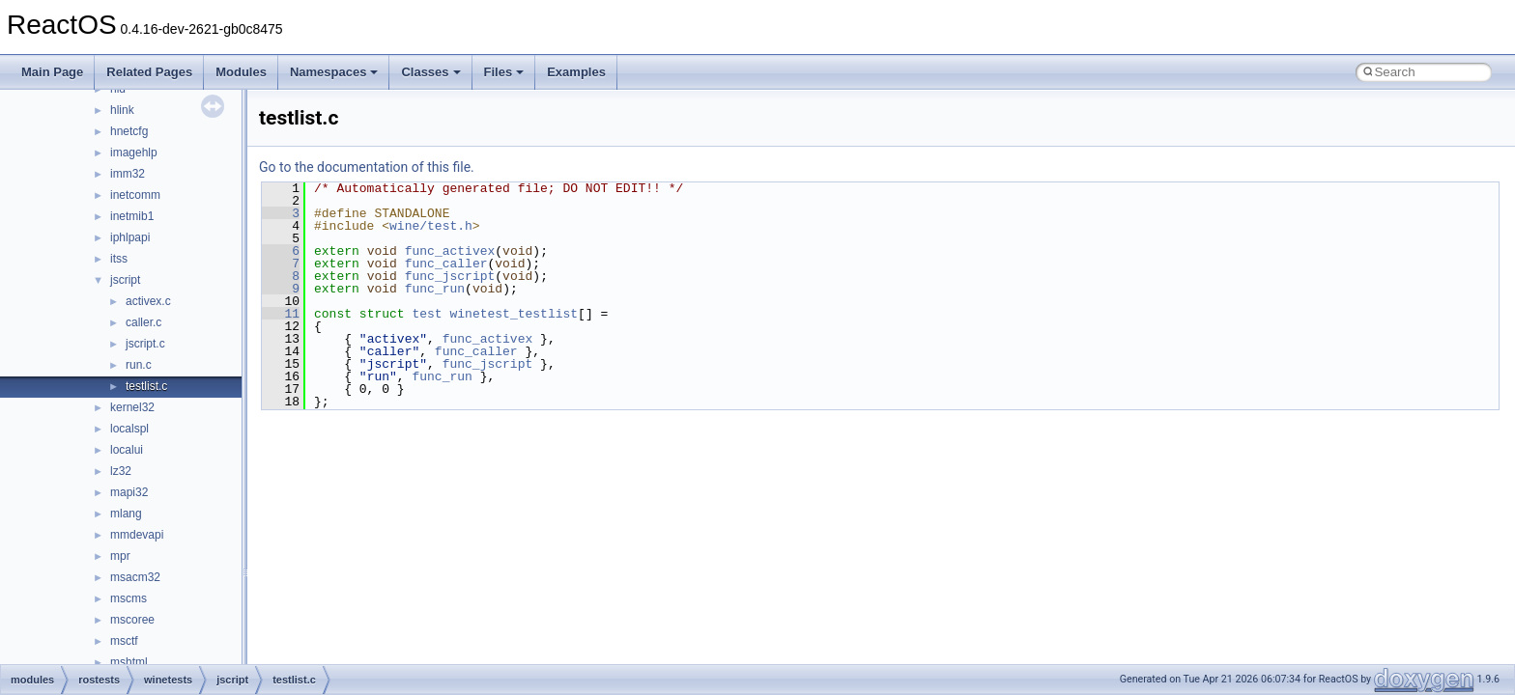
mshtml (129, 662)
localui (126, 450)
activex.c (148, 301)
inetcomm (135, 195)
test (427, 313)
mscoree (132, 619)
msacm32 (135, 577)
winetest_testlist (513, 313)
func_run (435, 288)
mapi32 (129, 492)
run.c (139, 365)
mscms (128, 598)
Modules (241, 72)
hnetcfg (129, 131)
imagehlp (133, 152)
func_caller (446, 263)
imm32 (127, 174)
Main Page (52, 72)
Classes (430, 72)
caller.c (143, 322)
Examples (576, 72)
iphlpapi (130, 237)
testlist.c (146, 386)
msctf (124, 641)
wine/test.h (430, 226)
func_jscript (450, 276)
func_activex (450, 251)
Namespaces (334, 72)
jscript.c (145, 343)
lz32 (120, 471)
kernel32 (132, 407)
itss (119, 258)
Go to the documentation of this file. (366, 167)
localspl (129, 428)
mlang (126, 513)
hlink (122, 110)
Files (504, 72)
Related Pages (149, 72)
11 (281, 313)
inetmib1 (132, 216)
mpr (120, 556)
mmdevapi (136, 535)
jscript (125, 280)
